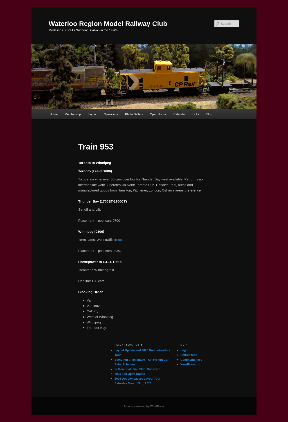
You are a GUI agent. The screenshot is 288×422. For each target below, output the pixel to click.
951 (121, 240)
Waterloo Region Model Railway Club (108, 23)
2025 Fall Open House (130, 374)
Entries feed (188, 355)
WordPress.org (190, 364)
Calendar (179, 114)
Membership (73, 114)
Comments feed (191, 359)
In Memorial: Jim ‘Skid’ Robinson (137, 369)
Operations (111, 114)
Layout (92, 114)
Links (195, 114)
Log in (184, 350)
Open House (158, 114)
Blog (209, 114)
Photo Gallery (134, 114)
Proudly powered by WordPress (144, 406)
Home (54, 114)
